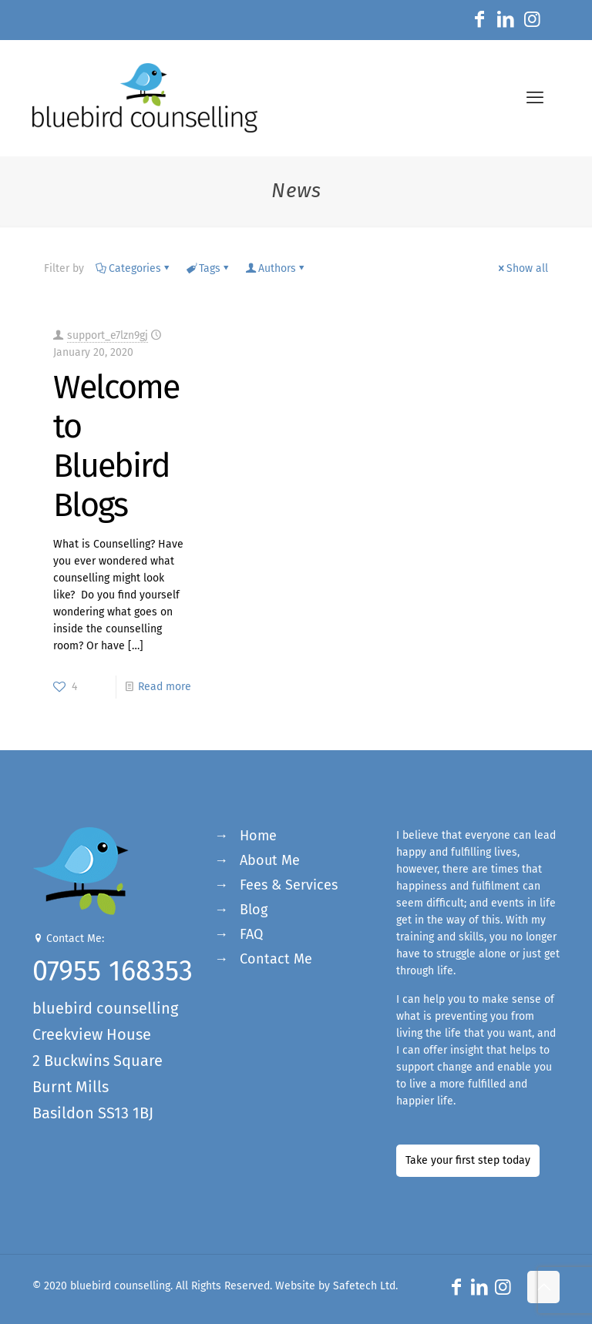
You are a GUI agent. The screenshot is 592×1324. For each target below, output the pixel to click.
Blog (253, 909)
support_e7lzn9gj (107, 335)
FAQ (251, 934)
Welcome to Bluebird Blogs (116, 446)
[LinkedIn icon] (505, 21)
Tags (208, 268)
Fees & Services (289, 885)
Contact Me (276, 958)
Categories (134, 268)
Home (258, 835)
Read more (164, 686)
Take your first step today (467, 1160)
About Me (270, 860)
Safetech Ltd (364, 1285)
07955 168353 (112, 971)
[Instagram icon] (532, 21)
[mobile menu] (535, 98)
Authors (276, 268)
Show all (522, 268)
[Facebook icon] (479, 21)
